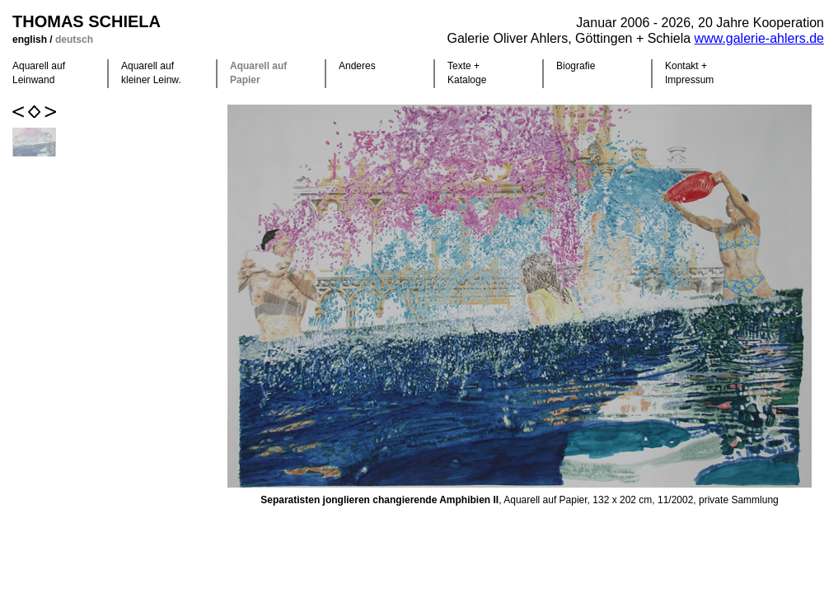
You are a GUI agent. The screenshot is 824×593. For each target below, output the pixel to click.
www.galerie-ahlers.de (759, 38)
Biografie (575, 66)
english (30, 39)
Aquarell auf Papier (258, 73)
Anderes (357, 66)
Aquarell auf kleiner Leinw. (151, 73)
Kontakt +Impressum (689, 73)
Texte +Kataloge (466, 73)
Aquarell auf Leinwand (38, 73)
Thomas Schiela (86, 21)
